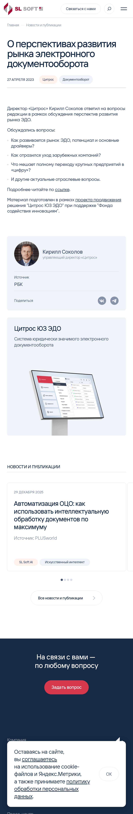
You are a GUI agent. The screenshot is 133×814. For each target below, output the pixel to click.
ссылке (62, 189)
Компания (15, 735)
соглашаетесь (39, 759)
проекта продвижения (98, 199)
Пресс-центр (18, 809)
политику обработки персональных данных (52, 789)
